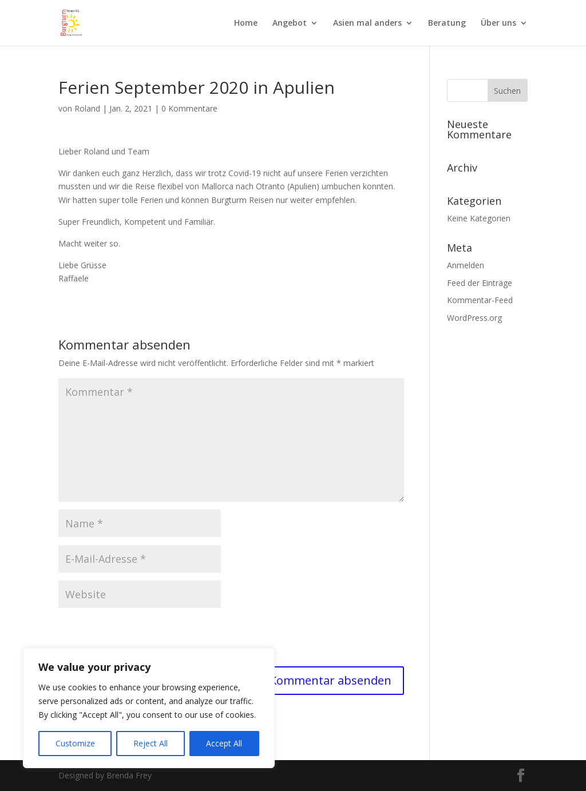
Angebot (289, 23)
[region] (149, 708)
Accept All (224, 743)
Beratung (447, 23)
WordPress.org (474, 317)
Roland (87, 108)
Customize (75, 743)
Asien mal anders (367, 23)
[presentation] (145, 638)
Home (246, 23)
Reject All (150, 743)
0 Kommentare (189, 108)
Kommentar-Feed (480, 300)
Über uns (498, 23)
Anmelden (465, 265)
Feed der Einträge (479, 282)
